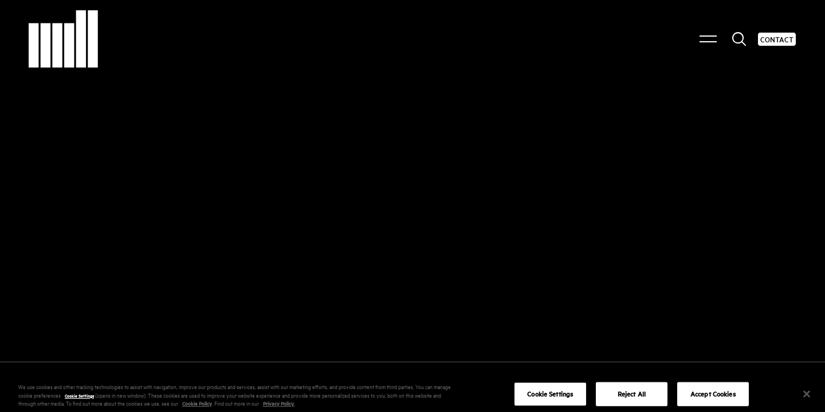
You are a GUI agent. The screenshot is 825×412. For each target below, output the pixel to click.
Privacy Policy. (278, 407)
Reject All (632, 398)
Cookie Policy (197, 407)
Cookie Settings (79, 398)
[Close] (806, 398)
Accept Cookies (713, 398)
